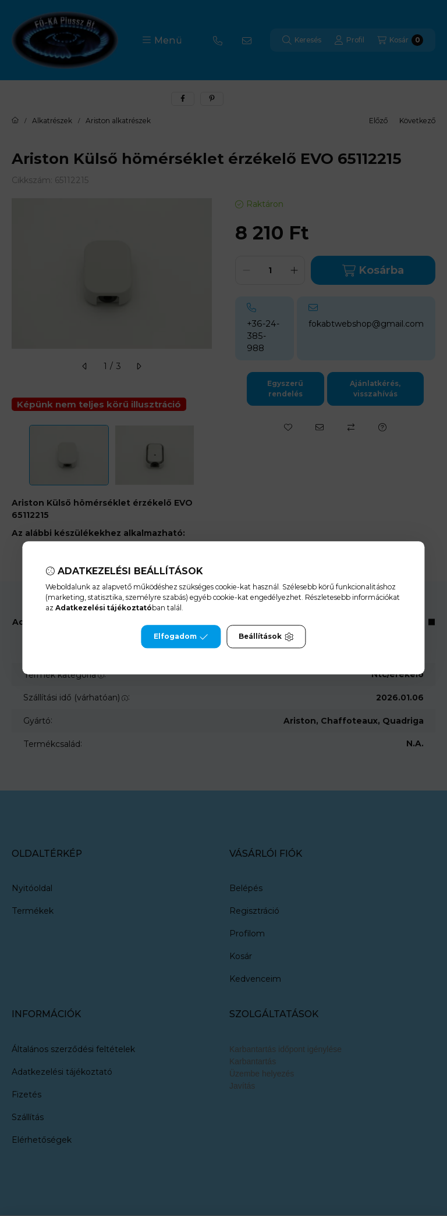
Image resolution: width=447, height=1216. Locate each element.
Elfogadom (181, 637)
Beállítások (266, 637)
